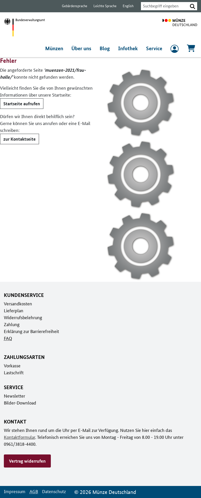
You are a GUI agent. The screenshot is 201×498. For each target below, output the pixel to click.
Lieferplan (13, 310)
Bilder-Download (19, 403)
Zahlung (11, 324)
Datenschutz (52, 491)
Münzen (56, 48)
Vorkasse (12, 365)
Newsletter (14, 396)
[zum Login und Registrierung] (174, 50)
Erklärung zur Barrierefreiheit (31, 331)
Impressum (14, 491)
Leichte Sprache (102, 6)
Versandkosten (17, 303)
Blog (106, 48)
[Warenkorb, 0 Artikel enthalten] (191, 50)
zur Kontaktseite (18, 139)
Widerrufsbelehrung (23, 317)
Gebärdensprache (72, 6)
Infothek (129, 48)
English (125, 6)
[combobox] (163, 6)
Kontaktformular (19, 437)
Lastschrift (13, 372)
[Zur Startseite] (179, 27)
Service (154, 48)
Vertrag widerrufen (27, 461)
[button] (192, 6)
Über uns (83, 48)
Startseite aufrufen (21, 103)
